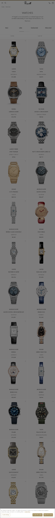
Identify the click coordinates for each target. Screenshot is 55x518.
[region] (27, 513)
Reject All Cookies (48, 514)
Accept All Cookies (37, 514)
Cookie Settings (5, 514)
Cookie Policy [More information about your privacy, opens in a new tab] (27, 511)
